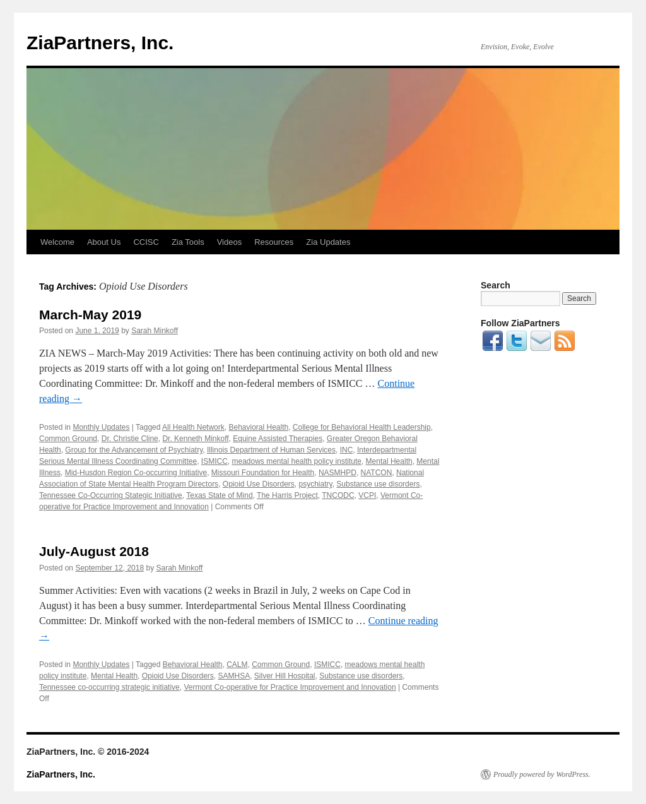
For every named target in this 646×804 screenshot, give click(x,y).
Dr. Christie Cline (130, 438)
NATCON (376, 472)
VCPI (367, 495)
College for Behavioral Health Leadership (362, 427)
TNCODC (338, 495)
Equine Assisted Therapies (277, 438)
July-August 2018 (94, 551)
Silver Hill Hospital (284, 675)
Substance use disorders (378, 484)
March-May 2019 (90, 314)
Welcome (57, 242)
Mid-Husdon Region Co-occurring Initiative (136, 472)
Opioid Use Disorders (259, 484)
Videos (229, 242)
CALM (236, 664)
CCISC (145, 242)
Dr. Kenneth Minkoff (195, 438)
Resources (273, 242)
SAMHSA (234, 675)
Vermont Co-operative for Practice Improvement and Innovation (290, 687)
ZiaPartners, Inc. (99, 42)
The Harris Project (287, 495)
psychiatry (315, 484)
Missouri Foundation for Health (262, 472)
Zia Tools (188, 242)
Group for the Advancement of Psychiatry (134, 450)
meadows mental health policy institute (296, 461)
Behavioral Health (258, 427)
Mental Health (389, 461)
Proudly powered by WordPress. (541, 774)
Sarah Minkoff (154, 330)
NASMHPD (337, 472)
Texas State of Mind (219, 495)
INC (346, 450)
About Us (103, 242)
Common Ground (68, 438)
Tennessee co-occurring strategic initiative (109, 687)
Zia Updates (328, 242)
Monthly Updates (101, 427)
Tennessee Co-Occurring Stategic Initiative (110, 495)
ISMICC (214, 461)
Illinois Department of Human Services (271, 450)
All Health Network (193, 427)
